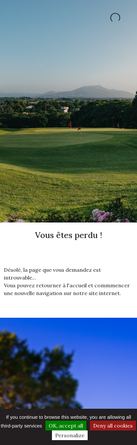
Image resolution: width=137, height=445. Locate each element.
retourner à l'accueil (61, 285)
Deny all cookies (113, 425)
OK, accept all (66, 425)
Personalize (69, 435)
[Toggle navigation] (12, 17)
